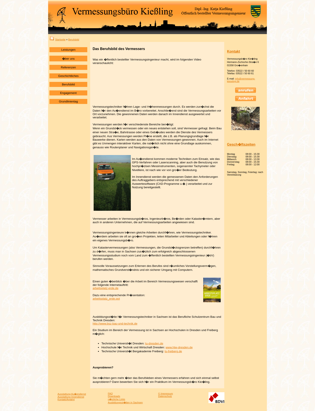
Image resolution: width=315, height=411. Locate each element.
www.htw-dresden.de (179, 347)
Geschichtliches (68, 76)
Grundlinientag (68, 101)
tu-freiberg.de (173, 351)
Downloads (114, 396)
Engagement (68, 93)
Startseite (57, 39)
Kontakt (233, 51)
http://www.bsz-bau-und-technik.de (115, 323)
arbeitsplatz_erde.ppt (106, 298)
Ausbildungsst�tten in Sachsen (125, 402)
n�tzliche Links (116, 399)
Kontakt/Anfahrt (66, 399)
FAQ (110, 393)
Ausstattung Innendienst (71, 396)
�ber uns (68, 58)
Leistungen (68, 49)
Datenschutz (165, 396)
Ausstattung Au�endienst (72, 394)
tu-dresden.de (154, 343)
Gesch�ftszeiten (241, 144)
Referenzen (68, 67)
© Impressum (165, 393)
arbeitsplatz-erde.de (105, 288)
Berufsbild (73, 39)
